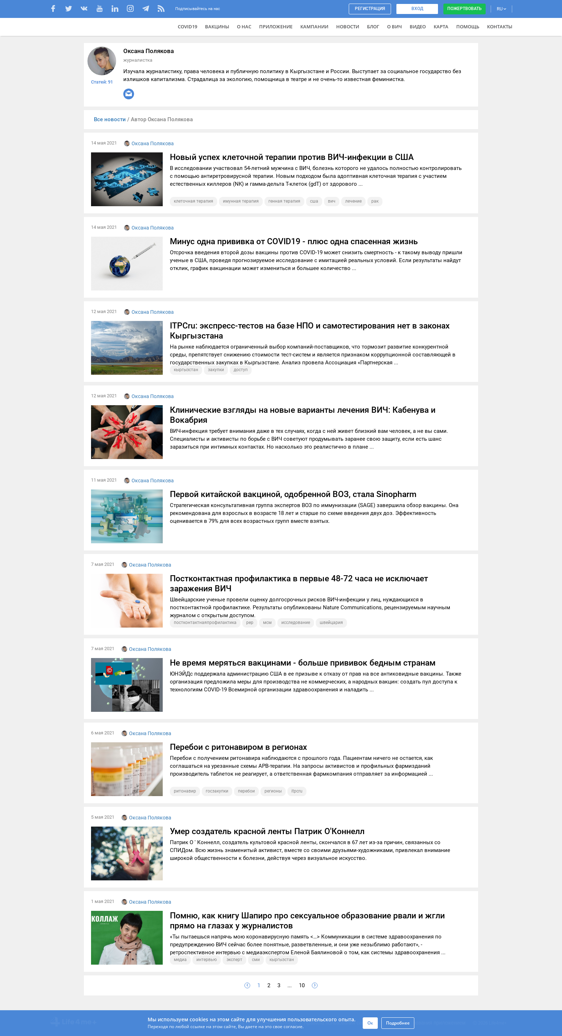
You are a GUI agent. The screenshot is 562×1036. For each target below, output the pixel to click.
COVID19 (187, 26)
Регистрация (370, 8)
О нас (244, 26)
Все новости (110, 119)
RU (501, 8)
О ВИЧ (394, 26)
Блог (373, 26)
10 (302, 985)
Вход (417, 8)
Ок (370, 1023)
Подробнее (398, 1023)
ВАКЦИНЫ (217, 26)
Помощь (467, 26)
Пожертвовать (464, 8)
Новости (347, 26)
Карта (441, 26)
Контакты (499, 26)
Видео (418, 26)
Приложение (275, 26)
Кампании (314, 26)
